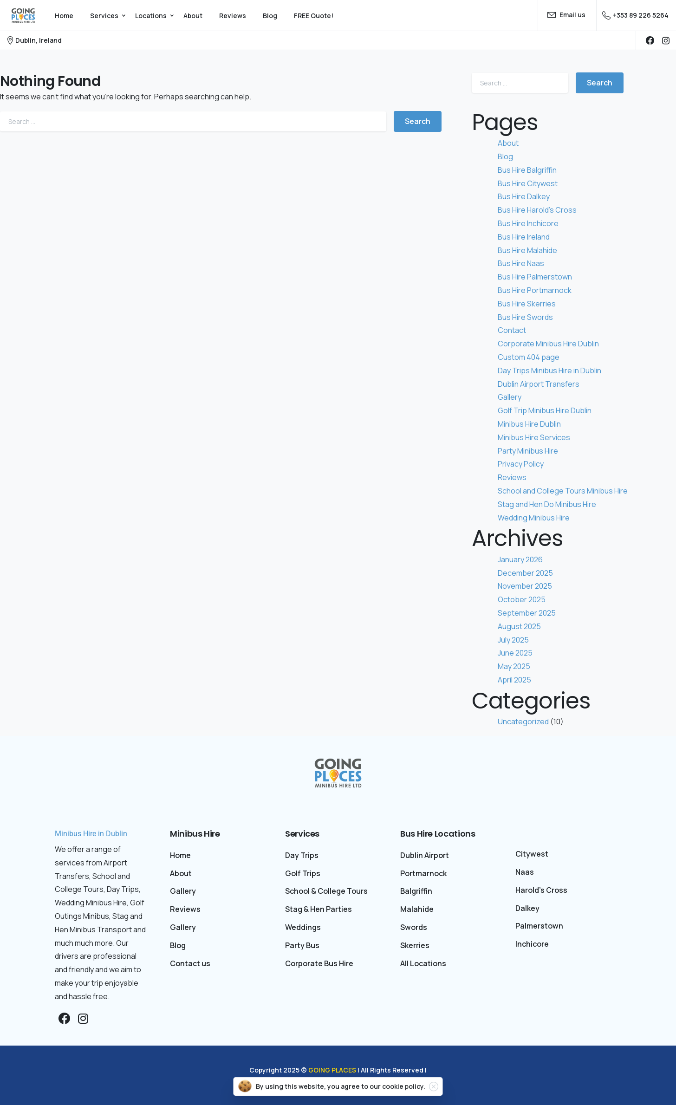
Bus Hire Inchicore (528, 223)
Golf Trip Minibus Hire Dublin (545, 410)
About (508, 143)
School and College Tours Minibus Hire (563, 491)
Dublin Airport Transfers (538, 384)
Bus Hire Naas (521, 263)
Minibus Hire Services (534, 437)
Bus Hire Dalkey (524, 196)
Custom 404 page (528, 357)
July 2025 (513, 640)
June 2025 (515, 653)
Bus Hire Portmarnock (535, 290)
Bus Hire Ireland (524, 237)
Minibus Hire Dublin (529, 424)
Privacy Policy (521, 464)
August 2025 (519, 626)
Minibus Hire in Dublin (91, 833)
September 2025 (527, 613)
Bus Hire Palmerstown (535, 277)
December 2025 (525, 573)
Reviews (512, 477)
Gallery (509, 397)
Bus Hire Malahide (527, 250)
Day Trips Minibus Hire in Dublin (549, 370)
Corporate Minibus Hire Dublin (548, 343)
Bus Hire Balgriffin (527, 170)
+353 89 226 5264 (635, 15)
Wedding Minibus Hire (534, 518)
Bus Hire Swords (525, 317)
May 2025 (514, 666)
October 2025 (522, 599)
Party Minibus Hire (528, 451)
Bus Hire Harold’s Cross (537, 210)
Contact (512, 330)
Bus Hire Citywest (528, 183)
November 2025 (525, 586)
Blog (505, 156)
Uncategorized (523, 721)
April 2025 (514, 680)
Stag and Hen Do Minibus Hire (547, 504)
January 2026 (520, 559)
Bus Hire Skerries (527, 304)
